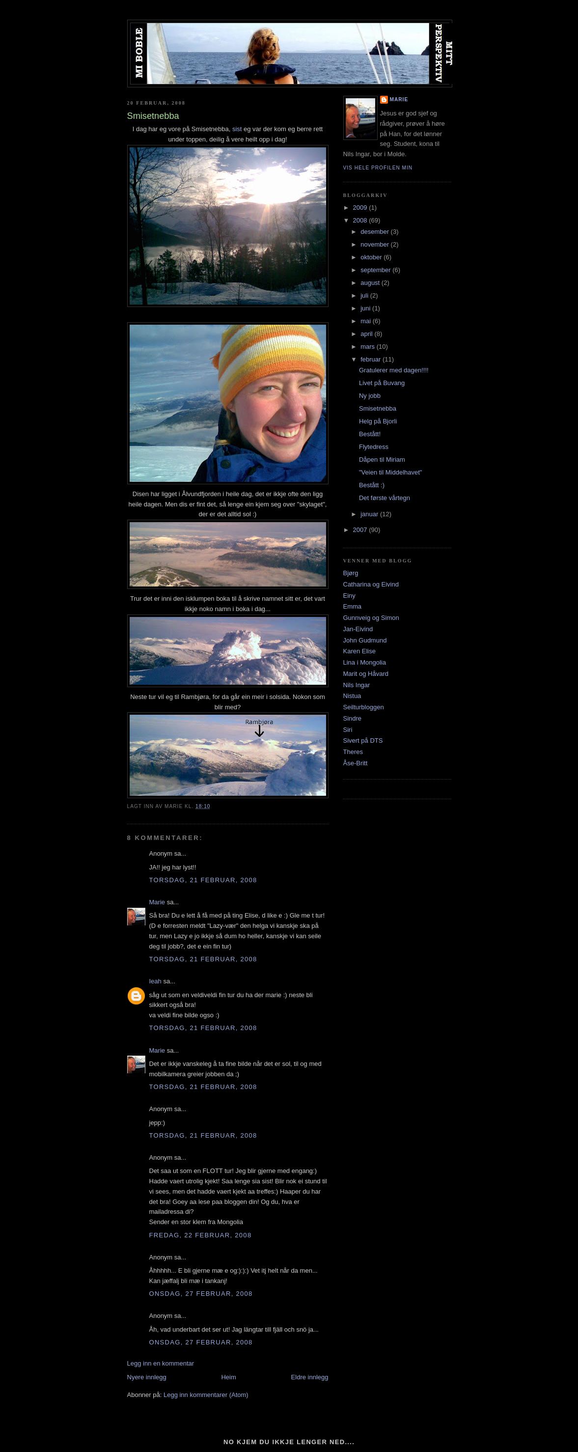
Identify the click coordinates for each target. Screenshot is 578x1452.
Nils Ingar (356, 685)
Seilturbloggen (363, 707)
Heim (228, 1377)
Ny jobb (370, 395)
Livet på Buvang (382, 383)
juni (366, 308)
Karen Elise (359, 651)
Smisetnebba (377, 408)
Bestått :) (372, 485)
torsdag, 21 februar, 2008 (203, 880)
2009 (361, 207)
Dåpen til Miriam (382, 459)
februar (371, 359)
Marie (157, 902)
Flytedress (373, 446)
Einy (349, 595)
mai (366, 321)
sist (237, 129)
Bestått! (370, 434)
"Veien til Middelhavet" (390, 472)
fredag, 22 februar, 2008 (200, 1235)
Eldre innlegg (310, 1377)
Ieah (155, 981)
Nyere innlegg (146, 1377)
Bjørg (350, 573)
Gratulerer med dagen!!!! (394, 370)
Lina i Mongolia (364, 662)
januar (370, 514)
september (376, 270)
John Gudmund (365, 640)
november (375, 244)
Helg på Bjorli (378, 421)
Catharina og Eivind (371, 584)
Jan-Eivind (358, 629)
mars (368, 346)
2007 (361, 529)
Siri (348, 729)
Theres (353, 751)
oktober (372, 257)
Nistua (352, 695)
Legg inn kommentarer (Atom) (206, 1394)
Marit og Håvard (365, 673)
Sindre (352, 718)
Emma (352, 606)
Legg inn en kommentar (160, 1363)
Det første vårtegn (384, 498)
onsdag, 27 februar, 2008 (201, 1293)
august (371, 282)
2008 (361, 220)
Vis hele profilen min (378, 167)
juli (365, 295)
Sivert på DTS (363, 740)
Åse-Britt (355, 763)
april (367, 333)
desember (375, 231)
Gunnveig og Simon (371, 617)
